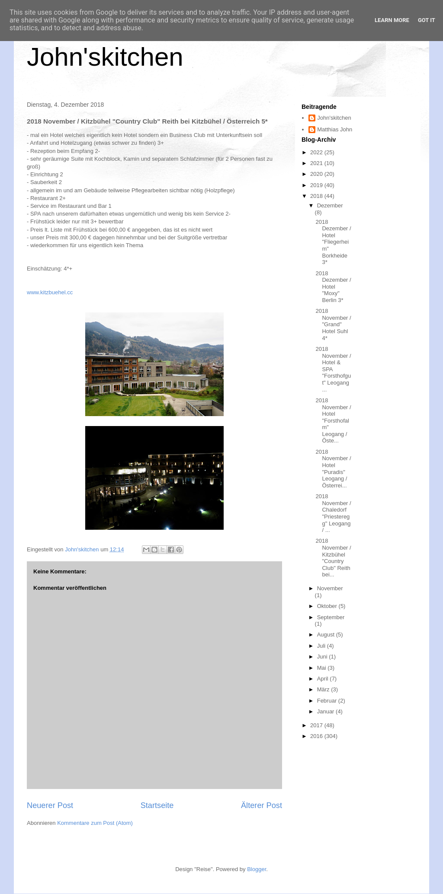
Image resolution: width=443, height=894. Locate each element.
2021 (317, 163)
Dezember (330, 205)
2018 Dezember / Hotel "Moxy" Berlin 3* (333, 286)
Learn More (392, 20)
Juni (323, 656)
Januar (326, 711)
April (323, 678)
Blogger (256, 869)
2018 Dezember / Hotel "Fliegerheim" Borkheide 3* (333, 242)
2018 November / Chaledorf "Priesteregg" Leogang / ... (333, 513)
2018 (317, 196)
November (330, 588)
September (331, 617)
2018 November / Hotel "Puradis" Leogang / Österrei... (333, 469)
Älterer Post (261, 805)
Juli (322, 646)
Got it (426, 20)
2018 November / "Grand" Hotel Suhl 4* (333, 324)
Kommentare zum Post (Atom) (95, 823)
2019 (317, 185)
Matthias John (334, 129)
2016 (317, 736)
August (326, 634)
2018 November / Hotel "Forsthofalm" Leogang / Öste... (333, 420)
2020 (317, 174)
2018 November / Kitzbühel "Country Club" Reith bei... (333, 558)
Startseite (157, 805)
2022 (317, 152)
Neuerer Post (50, 805)
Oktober (328, 606)
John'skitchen (105, 56)
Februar (327, 700)
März (324, 689)
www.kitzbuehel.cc (50, 292)
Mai (322, 668)
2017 (317, 725)
